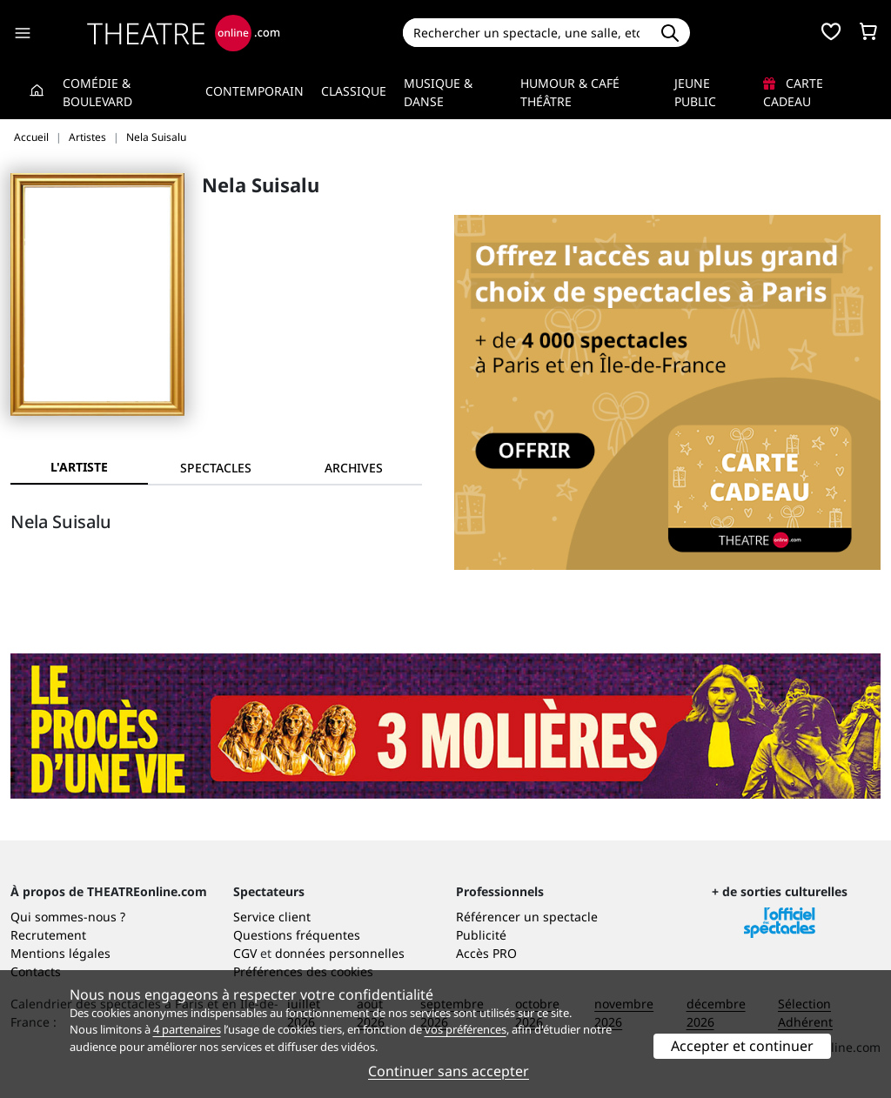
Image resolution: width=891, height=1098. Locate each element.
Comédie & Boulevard (97, 92)
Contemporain (254, 91)
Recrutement (48, 935)
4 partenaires (187, 1029)
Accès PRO (486, 953)
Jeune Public (695, 92)
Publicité (481, 935)
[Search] (527, 32)
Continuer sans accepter (448, 1071)
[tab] (216, 468)
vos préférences (465, 1029)
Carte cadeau (793, 92)
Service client (272, 916)
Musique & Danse (438, 92)
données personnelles (340, 953)
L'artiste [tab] (79, 467)
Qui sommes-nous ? (67, 916)
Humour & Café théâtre (570, 92)
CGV (245, 953)
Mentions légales (60, 953)
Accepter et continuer (742, 1045)
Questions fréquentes (296, 935)
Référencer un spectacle (527, 916)
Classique (353, 91)
